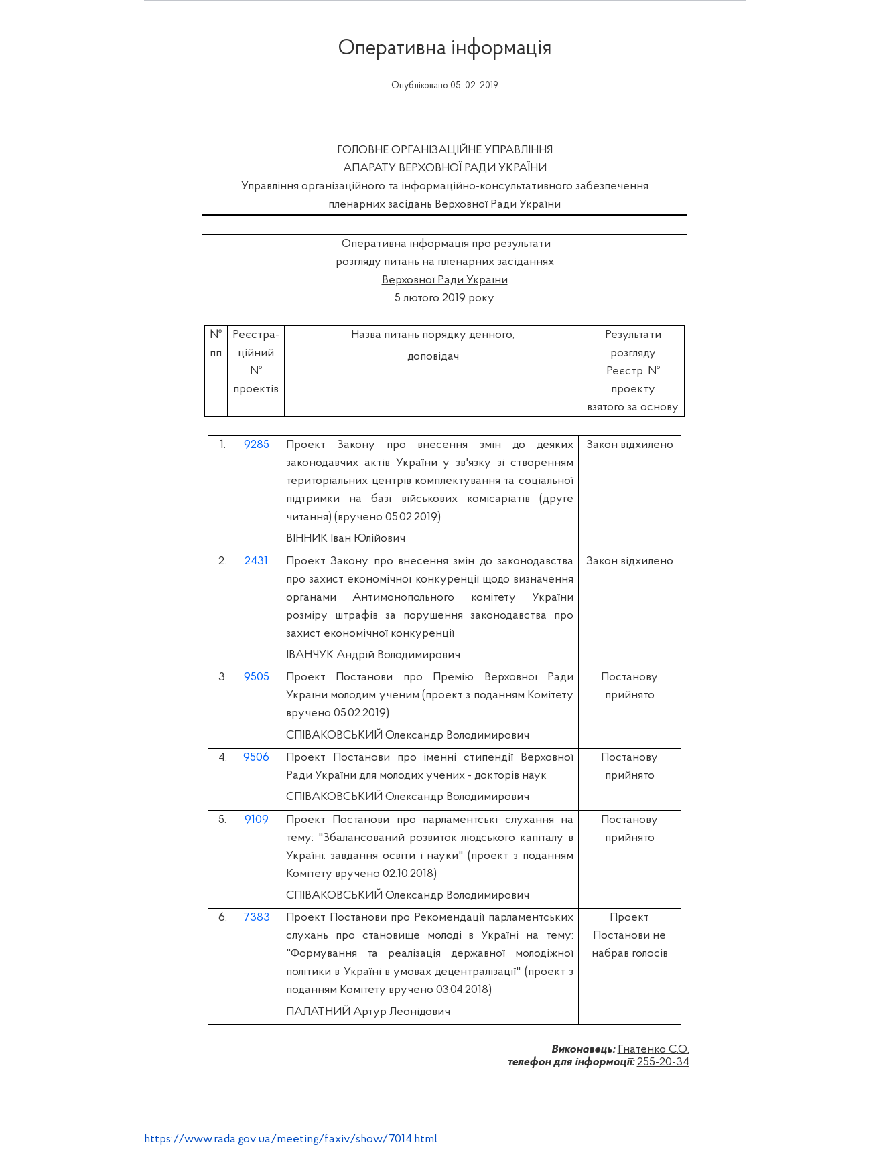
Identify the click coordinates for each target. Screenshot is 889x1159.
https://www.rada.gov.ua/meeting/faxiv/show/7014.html (290, 1139)
